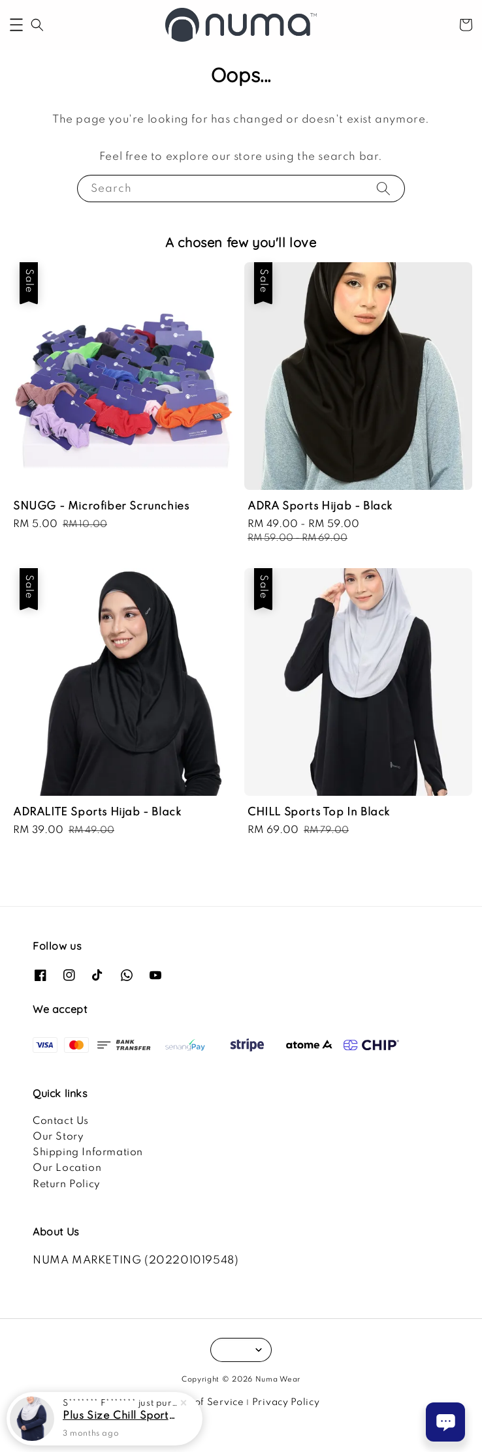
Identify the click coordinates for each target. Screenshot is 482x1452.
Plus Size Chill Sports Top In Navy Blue (120, 1417)
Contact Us (61, 1121)
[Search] (383, 188)
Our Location (67, 1168)
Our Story (58, 1137)
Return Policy (67, 1184)
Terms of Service (203, 1402)
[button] (16, 24)
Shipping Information (88, 1152)
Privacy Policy (286, 1402)
